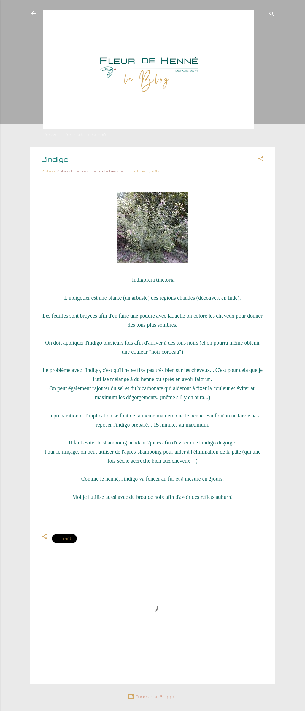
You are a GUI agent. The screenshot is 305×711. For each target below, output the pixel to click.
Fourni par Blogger (152, 696)
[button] (261, 159)
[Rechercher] (272, 15)
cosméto (64, 538)
